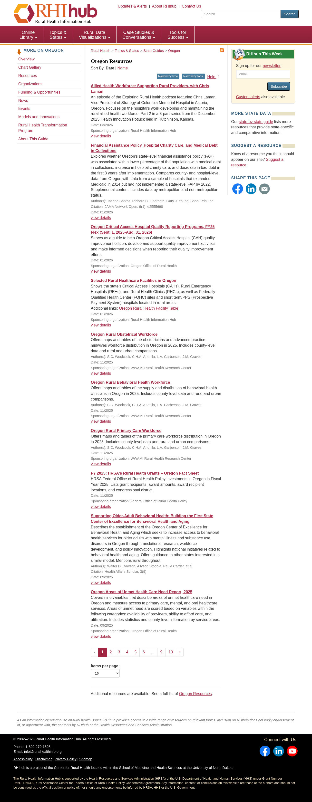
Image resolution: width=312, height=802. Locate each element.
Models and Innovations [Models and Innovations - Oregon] (38, 117)
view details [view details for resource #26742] (101, 421)
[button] (237, 188)
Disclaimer (43, 759)
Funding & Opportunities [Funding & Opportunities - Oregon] (39, 92)
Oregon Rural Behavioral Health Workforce (130, 382)
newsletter (272, 66)
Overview (26, 59)
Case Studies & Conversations (139, 35)
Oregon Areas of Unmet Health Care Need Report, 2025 (141, 592)
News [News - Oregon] (23, 100)
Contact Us (191, 6)
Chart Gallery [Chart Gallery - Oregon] (29, 67)
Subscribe (279, 86)
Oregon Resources (195, 694)
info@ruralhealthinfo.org (43, 752)
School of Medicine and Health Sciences (150, 768)
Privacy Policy (66, 759)
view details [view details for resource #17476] (101, 507)
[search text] (241, 14)
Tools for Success (177, 35)
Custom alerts (248, 97)
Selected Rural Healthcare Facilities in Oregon (133, 280)
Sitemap (85, 759)
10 (171, 652)
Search (289, 14)
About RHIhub (164, 6)
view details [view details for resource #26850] (101, 373)
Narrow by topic (193, 76)
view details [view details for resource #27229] (101, 218)
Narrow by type (168, 76)
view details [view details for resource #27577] (101, 136)
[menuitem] (28, 34)
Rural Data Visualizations (94, 35)
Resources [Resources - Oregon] (27, 76)
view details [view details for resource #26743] (101, 464)
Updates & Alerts (132, 6)
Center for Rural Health (72, 768)
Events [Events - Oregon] (24, 108)
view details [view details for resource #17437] (101, 271)
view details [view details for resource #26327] (101, 636)
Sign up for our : (259, 66)
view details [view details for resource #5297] (101, 325)
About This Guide (33, 139)
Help (214, 77)
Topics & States (58, 35)
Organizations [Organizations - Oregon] (30, 84)
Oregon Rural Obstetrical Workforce (124, 334)
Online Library (28, 35)
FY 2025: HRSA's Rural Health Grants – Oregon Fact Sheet (145, 473)
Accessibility (22, 759)
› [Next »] (179, 652)
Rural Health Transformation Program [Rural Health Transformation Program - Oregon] (42, 128)
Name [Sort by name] (122, 68)
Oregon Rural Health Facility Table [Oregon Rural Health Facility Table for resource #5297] (148, 308)
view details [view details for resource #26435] (101, 583)
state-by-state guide (256, 122)
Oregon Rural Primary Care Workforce (126, 431)
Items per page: (105, 671)
